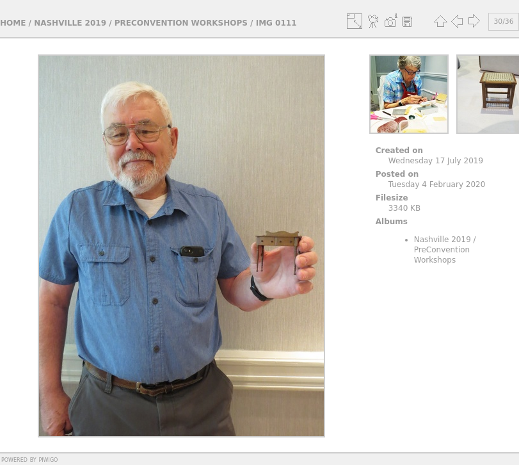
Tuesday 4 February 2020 (437, 184)
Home (13, 23)
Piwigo (48, 459)
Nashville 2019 (70, 23)
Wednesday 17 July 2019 (435, 160)
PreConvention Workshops (181, 23)
